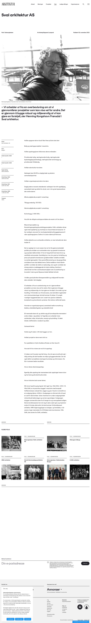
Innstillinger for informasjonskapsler (81, 621)
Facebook (64, 607)
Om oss (48, 603)
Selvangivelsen (9, 33)
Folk (55, 5)
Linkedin (64, 612)
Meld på (85, 563)
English (48, 611)
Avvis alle (28, 619)
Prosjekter (48, 5)
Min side (49, 609)
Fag (48, 600)
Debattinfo (49, 608)
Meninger (40, 5)
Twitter (63, 610)
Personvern (49, 616)
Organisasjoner (75, 5)
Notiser (48, 601)
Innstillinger (10, 619)
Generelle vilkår (51, 614)
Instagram (64, 609)
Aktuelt (33, 5)
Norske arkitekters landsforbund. (82, 601)
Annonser (54, 589)
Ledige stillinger (64, 5)
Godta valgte (19, 619)
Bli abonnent (50, 604)
